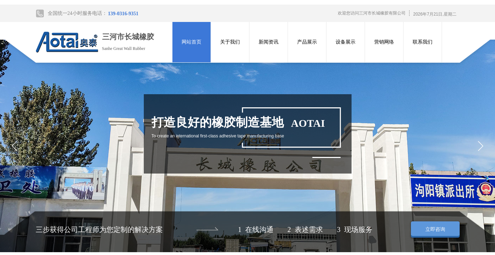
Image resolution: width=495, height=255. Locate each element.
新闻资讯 (268, 42)
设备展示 (345, 42)
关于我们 (230, 42)
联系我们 (422, 42)
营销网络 (384, 42)
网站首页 (191, 42)
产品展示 (307, 42)
